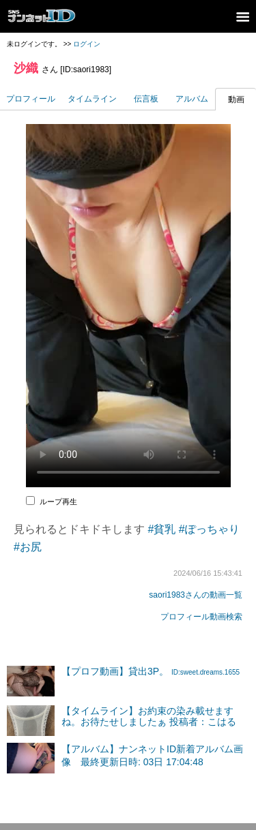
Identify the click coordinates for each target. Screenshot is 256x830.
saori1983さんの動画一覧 (195, 595)
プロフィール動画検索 (201, 616)
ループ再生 (58, 501)
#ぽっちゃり (209, 529)
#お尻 (28, 547)
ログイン (86, 44)
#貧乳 (161, 529)
